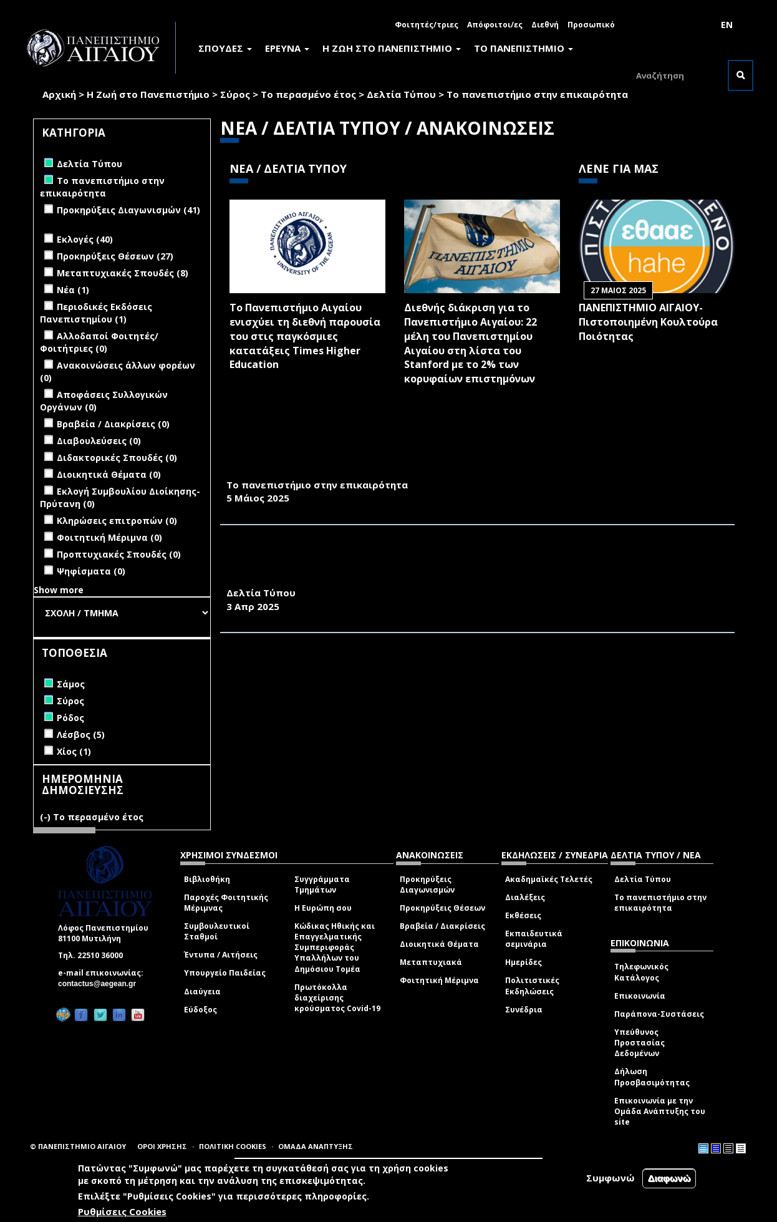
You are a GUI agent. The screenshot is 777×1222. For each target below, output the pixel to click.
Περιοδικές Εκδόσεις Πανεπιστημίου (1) (96, 313)
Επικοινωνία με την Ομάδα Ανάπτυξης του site (659, 1111)
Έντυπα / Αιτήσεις (221, 954)
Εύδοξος (200, 1009)
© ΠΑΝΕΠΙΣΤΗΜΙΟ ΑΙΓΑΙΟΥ (78, 1146)
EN (727, 25)
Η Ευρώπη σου (323, 908)
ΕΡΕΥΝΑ (287, 48)
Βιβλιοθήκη (207, 879)
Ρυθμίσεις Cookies (122, 1213)
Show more (59, 590)
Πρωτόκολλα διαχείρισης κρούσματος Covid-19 (337, 998)
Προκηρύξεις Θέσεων (442, 908)
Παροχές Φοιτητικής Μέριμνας (226, 902)
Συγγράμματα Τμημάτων (322, 884)
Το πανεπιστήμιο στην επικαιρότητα (537, 94)
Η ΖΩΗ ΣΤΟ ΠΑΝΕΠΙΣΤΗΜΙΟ (391, 48)
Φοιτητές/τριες (426, 24)
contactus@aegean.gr (100, 983)
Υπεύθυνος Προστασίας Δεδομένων (639, 1043)
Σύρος (235, 94)
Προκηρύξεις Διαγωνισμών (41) (128, 210)
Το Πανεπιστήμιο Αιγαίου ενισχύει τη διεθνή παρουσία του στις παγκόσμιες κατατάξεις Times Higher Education (304, 336)
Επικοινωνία (639, 996)
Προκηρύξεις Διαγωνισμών (427, 884)
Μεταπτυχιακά (431, 962)
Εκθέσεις (523, 915)
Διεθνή (545, 24)
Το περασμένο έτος (308, 94)
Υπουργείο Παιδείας (225, 972)
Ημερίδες (523, 962)
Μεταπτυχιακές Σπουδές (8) (122, 273)
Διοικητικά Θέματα (439, 944)
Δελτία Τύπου (401, 94)
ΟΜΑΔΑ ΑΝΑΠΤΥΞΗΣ (315, 1146)
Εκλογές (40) (85, 239)
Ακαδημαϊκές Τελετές (548, 879)
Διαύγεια (202, 991)
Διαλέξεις (525, 897)
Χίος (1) (74, 751)
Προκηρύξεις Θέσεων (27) (115, 256)
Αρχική (59, 94)
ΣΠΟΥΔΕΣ (225, 48)
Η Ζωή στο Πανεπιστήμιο (148, 94)
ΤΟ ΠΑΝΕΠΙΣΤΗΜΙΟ (523, 48)
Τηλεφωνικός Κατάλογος (641, 971)
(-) (46, 817)
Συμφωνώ (610, 1179)
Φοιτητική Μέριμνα (439, 980)
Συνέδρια (524, 1009)
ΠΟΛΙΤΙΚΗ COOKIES (232, 1146)
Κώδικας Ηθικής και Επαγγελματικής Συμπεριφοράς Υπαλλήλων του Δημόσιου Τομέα (334, 947)
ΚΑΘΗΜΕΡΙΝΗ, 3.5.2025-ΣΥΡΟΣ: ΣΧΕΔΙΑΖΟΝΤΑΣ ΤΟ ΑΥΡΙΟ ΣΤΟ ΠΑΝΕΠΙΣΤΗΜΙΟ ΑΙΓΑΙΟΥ (440, 471)
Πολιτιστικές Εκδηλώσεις (532, 985)
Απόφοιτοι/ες (495, 24)
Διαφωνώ (669, 1180)
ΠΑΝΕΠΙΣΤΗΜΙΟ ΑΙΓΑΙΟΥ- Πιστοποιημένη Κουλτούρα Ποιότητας (648, 322)
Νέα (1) (73, 290)
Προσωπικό (591, 24)
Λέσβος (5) (81, 734)
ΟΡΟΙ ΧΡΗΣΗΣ (162, 1146)
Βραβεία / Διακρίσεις (442, 926)
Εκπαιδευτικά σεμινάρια (533, 938)
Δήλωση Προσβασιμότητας (652, 1076)
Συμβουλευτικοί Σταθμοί (216, 931)
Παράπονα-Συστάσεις (659, 1014)
